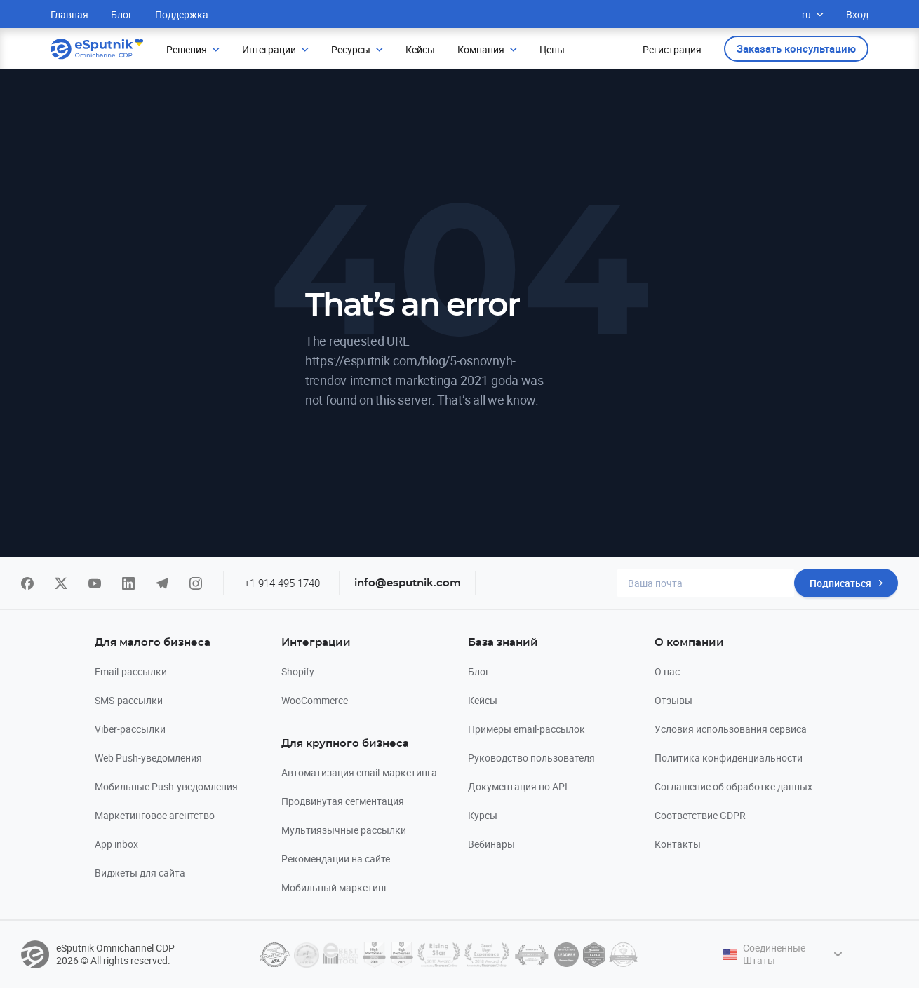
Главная (69, 14)
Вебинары (491, 844)
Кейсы (482, 700)
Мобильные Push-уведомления (166, 786)
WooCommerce (314, 700)
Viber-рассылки (130, 729)
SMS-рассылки (129, 700)
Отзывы (673, 700)
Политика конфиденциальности (729, 757)
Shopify (297, 671)
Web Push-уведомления (148, 757)
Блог (122, 14)
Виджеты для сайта (140, 872)
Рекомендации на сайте (335, 858)
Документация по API (518, 786)
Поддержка (181, 14)
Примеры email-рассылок (526, 729)
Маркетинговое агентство (155, 815)
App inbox (116, 844)
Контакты (678, 844)
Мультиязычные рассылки (343, 830)
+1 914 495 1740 (282, 583)
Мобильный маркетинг (334, 887)
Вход (857, 14)
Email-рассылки (131, 671)
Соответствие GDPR (700, 815)
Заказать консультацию (796, 48)
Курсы (482, 815)
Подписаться (840, 583)
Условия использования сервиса (731, 729)
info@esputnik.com (407, 583)
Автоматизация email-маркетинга (359, 772)
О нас (667, 671)
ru (813, 14)
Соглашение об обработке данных (733, 786)
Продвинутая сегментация (342, 801)
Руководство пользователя (531, 757)
